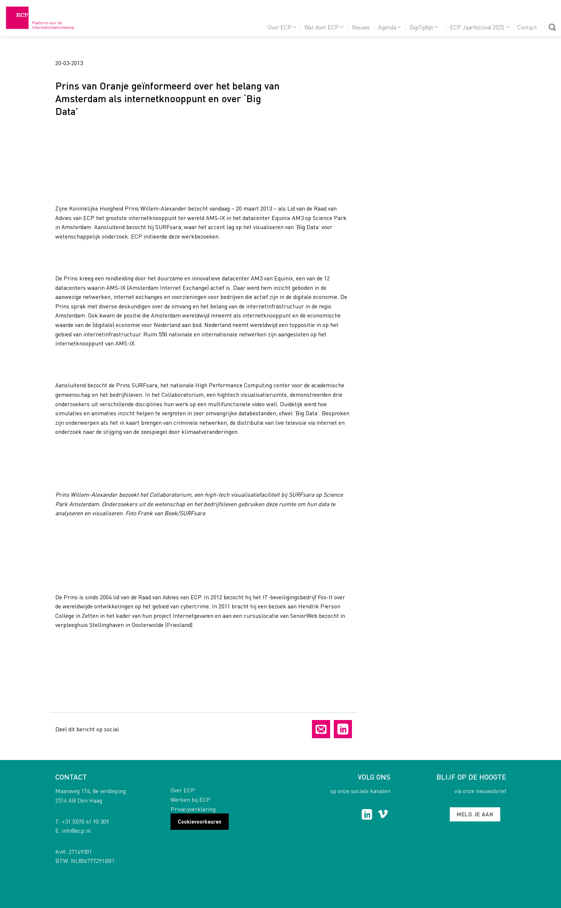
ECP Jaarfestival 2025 (479, 27)
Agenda (389, 27)
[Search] (552, 27)
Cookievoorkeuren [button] (199, 821)
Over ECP (282, 27)
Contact (527, 27)
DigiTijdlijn (423, 27)
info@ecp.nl (76, 830)
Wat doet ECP (324, 27)
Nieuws (361, 27)
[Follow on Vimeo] (382, 815)
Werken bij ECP (191, 799)
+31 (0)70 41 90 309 (85, 821)
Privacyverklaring (193, 809)
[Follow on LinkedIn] (367, 815)
